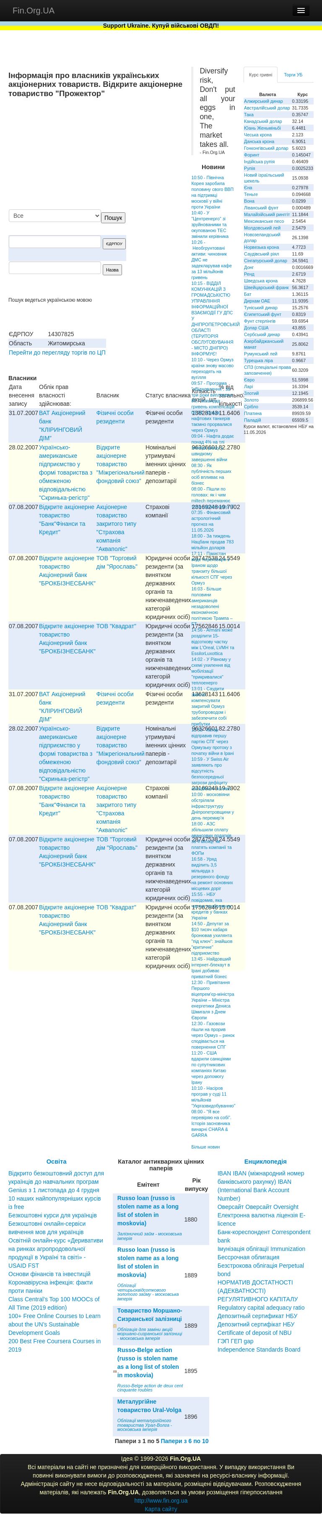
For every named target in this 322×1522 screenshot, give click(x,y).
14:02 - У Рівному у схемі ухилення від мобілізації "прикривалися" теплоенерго (211, 671)
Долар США (256, 327)
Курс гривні (260, 74)
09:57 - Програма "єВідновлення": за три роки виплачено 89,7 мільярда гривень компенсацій (212, 395)
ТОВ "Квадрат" (116, 626)
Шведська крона (261, 280)
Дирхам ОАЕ (257, 300)
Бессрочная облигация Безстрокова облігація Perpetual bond (261, 1265)
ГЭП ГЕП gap (236, 1341)
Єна (248, 187)
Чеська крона (258, 134)
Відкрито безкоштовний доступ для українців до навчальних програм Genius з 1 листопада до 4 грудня (56, 1181)
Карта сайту (161, 1509)
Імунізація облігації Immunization (262, 1248)
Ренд (249, 274)
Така (249, 114)
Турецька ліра (258, 360)
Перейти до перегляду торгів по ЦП (57, 352)
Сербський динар (262, 334)
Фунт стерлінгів (259, 321)
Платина (253, 413)
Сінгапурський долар (265, 260)
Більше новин (205, 1146)
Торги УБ (293, 74)
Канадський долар (263, 121)
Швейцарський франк (266, 287)
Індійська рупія (259, 161)
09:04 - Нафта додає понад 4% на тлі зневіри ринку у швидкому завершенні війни (212, 447)
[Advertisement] (120, 154)
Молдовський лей (262, 227)
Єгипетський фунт (262, 314)
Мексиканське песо (264, 221)
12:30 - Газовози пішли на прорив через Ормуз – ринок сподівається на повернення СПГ (212, 1035)
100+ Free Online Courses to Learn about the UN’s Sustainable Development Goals (54, 1324)
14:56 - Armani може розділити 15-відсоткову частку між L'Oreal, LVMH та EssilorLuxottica (212, 641)
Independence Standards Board (259, 1349)
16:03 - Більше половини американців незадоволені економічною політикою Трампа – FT (211, 606)
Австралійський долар (267, 107)
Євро (249, 379)
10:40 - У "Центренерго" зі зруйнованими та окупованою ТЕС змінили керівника (210, 224)
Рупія (249, 168)
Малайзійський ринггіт (267, 214)
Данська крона (259, 141)
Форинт (252, 154)
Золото (251, 399)
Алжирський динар (263, 101)
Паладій (252, 420)
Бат (248, 294)
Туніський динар (261, 307)
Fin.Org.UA (34, 10)
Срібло (251, 406)
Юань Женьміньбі (262, 128)
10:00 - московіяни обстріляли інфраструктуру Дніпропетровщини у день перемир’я (212, 806)
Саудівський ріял (261, 253)
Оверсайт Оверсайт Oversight (258, 1207)
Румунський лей (260, 353)
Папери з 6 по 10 (184, 1441)
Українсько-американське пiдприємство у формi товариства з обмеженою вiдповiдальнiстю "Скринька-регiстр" (65, 472)
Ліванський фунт (261, 207)
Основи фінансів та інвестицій (49, 1274)
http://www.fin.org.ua (161, 1500)
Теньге (251, 194)
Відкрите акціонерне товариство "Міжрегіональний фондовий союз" (120, 464)
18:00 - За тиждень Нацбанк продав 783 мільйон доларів (212, 541)
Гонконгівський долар (266, 148)
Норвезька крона (261, 247)
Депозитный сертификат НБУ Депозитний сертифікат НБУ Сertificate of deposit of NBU (258, 1324)
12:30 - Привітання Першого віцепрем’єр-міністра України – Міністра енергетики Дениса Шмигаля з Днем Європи (212, 1000)
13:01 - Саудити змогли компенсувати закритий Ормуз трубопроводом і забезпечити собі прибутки (208, 706)
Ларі (248, 386)
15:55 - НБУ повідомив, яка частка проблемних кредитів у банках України (211, 906)
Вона (249, 201)
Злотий (251, 393)
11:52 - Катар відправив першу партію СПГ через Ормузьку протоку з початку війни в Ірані (212, 741)
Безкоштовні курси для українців (52, 1215)
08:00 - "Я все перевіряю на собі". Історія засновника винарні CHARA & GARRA (211, 1123)
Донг (249, 267)
